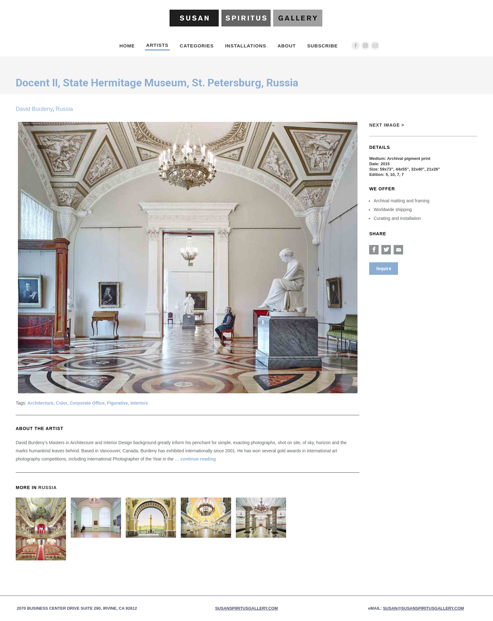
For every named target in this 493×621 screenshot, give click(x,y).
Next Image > (386, 125)
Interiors (139, 403)
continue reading (198, 458)
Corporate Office (87, 403)
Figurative (117, 403)
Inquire (383, 268)
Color (62, 403)
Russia (64, 109)
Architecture (40, 403)
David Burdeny (34, 109)
